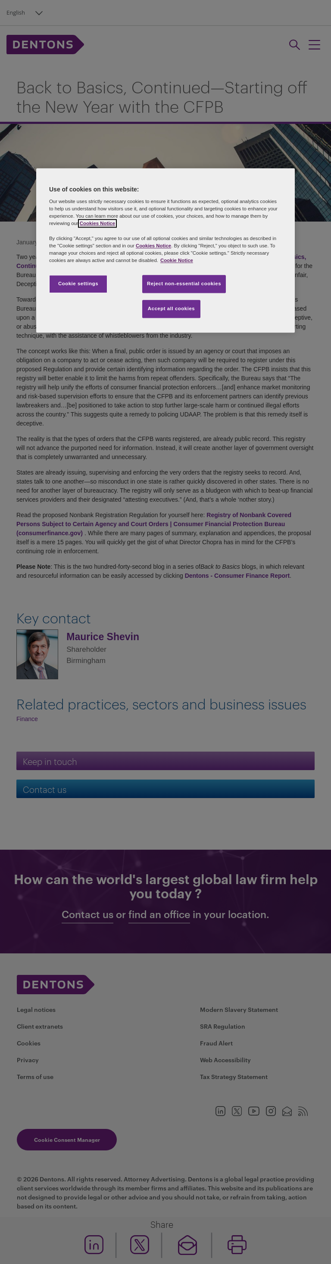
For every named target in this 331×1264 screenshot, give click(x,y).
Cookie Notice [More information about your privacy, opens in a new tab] (176, 260)
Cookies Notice (97, 223)
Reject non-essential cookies (184, 283)
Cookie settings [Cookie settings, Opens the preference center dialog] (78, 283)
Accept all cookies (171, 308)
